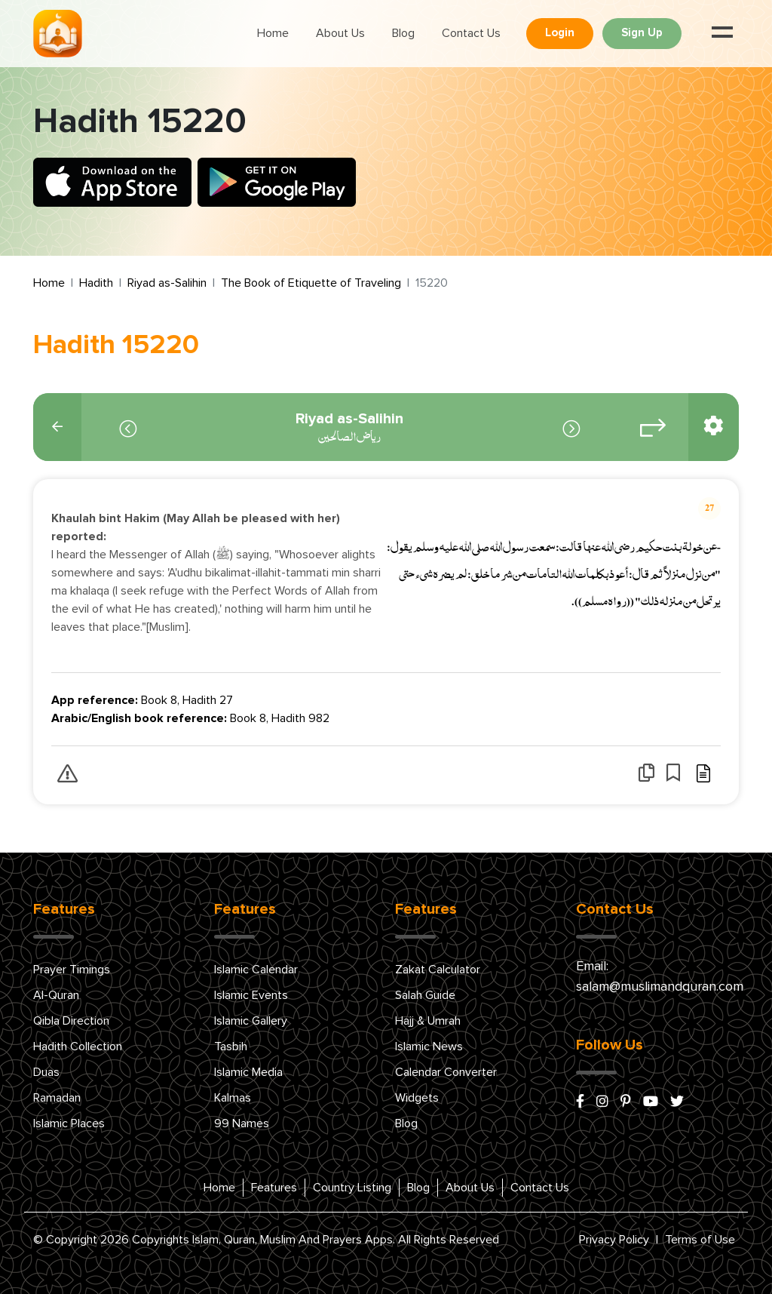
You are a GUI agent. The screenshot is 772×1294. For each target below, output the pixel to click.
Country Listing (352, 1188)
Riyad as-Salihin (167, 283)
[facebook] (580, 1102)
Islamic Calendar (256, 970)
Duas (46, 1072)
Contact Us (471, 33)
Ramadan (57, 1098)
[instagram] (602, 1102)
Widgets (417, 1098)
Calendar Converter (446, 1072)
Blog (403, 33)
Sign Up (642, 32)
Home (273, 33)
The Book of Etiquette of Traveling (311, 283)
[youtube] (650, 1102)
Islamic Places (69, 1123)
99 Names (241, 1123)
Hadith (96, 283)
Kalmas (232, 1098)
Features (274, 1188)
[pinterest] (625, 1102)
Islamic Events (251, 995)
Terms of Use (700, 1240)
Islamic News (429, 1046)
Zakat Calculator (437, 970)
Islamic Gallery (250, 1021)
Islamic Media (248, 1072)
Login (559, 32)
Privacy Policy (614, 1240)
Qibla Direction (71, 1021)
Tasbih (230, 1046)
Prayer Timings (71, 970)
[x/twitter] (677, 1102)
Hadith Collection (77, 1046)
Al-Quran (56, 995)
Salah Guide (425, 995)
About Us (340, 33)
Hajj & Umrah (428, 1021)
